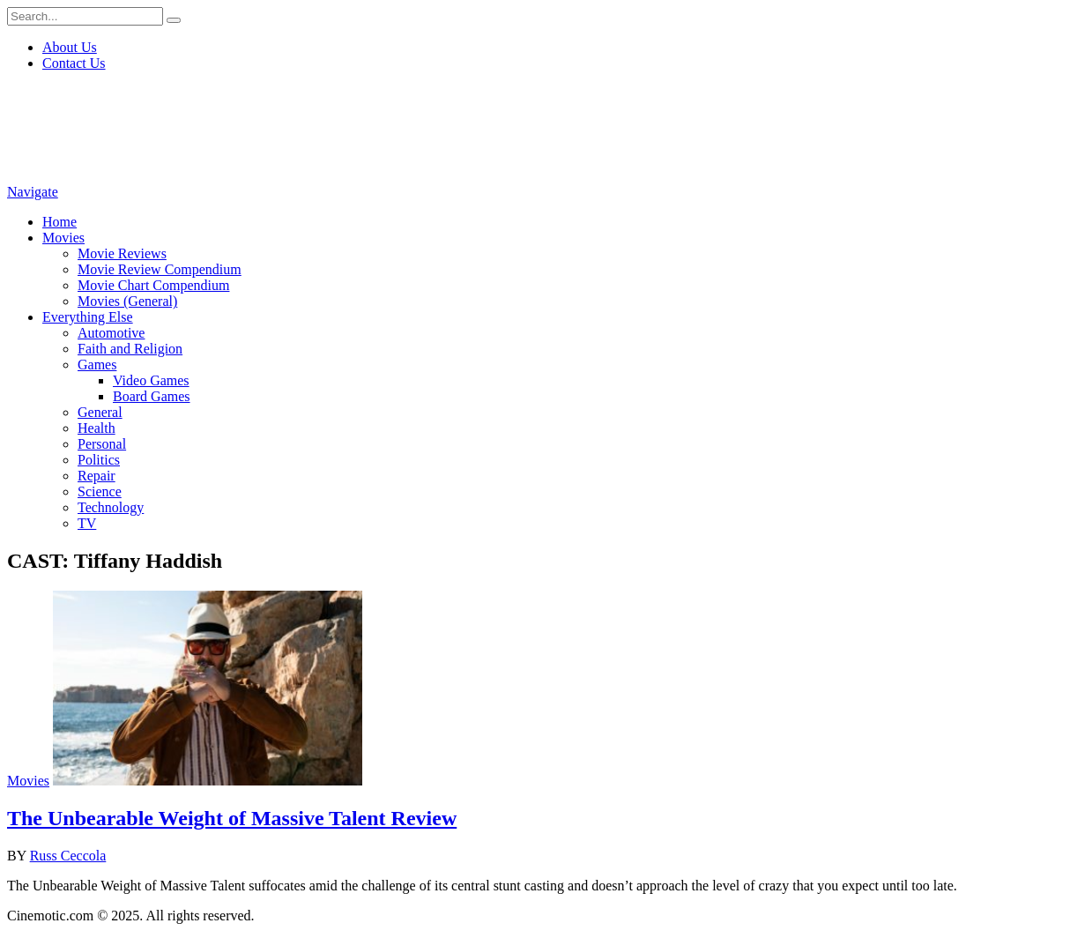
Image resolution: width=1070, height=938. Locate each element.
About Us (69, 47)
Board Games (151, 396)
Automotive (111, 332)
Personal (102, 443)
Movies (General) (127, 301)
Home (59, 221)
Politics (99, 459)
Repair (96, 475)
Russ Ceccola (68, 855)
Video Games (151, 380)
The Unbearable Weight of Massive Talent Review (232, 818)
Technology (111, 507)
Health (96, 428)
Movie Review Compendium (159, 269)
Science (100, 491)
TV (87, 523)
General (100, 412)
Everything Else (87, 316)
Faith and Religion (130, 348)
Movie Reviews (122, 253)
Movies (63, 237)
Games (97, 364)
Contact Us (74, 63)
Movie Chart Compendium (153, 285)
